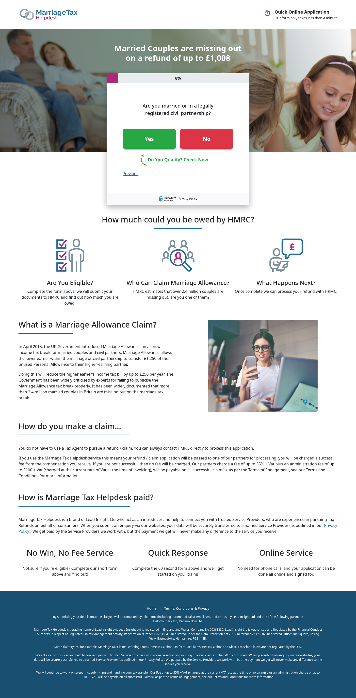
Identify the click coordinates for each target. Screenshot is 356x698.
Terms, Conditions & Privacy (186, 608)
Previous (130, 173)
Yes (149, 138)
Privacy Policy (187, 199)
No (207, 138)
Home (152, 608)
